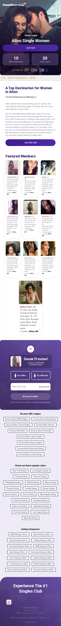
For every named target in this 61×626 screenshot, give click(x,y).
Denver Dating (49, 488)
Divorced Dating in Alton (19, 546)
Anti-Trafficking (38, 613)
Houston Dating (39, 477)
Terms (26, 610)
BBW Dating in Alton (19, 534)
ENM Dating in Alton (43, 546)
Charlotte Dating (20, 500)
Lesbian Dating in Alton (42, 558)
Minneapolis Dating (48, 494)
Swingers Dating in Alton (43, 570)
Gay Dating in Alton (17, 552)
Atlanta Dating (33, 482)
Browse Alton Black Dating (45, 419)
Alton (32, 77)
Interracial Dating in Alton (41, 552)
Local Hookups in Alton (18, 564)
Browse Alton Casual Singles (18, 425)
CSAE (18, 613)
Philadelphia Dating (13, 482)
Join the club (30, 142)
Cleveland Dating (40, 500)
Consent (26, 613)
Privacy (34, 610)
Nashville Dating (30, 518)
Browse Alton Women (45, 425)
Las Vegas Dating (40, 512)
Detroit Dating (28, 494)
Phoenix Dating (12, 488)
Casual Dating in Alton (18, 540)
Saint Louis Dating (19, 506)
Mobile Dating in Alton (43, 564)
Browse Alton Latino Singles (30, 437)
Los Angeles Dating (40, 471)
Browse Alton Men (17, 431)
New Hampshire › (18, 77)
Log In (52, 5)
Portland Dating (20, 512)
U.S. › (4, 77)
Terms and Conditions (42, 402)
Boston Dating (11, 494)
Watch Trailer (30, 35)
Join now (30, 48)
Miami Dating (50, 482)
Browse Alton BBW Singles (16, 419)
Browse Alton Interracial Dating (30, 448)
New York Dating (19, 471)
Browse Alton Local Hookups (30, 454)
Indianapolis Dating (41, 506)
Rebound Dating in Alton (17, 570)
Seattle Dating (31, 488)
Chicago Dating (21, 477)
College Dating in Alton (42, 540)
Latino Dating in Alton (18, 558)
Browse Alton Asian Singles (30, 442)
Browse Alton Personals (41, 431)
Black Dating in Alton (41, 534)
